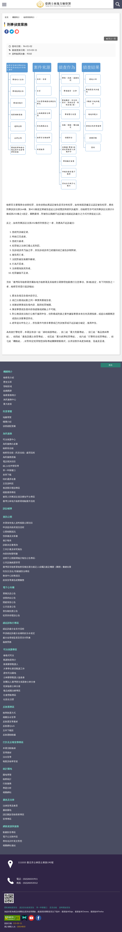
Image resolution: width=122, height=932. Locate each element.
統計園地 (7, 768)
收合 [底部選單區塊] (110, 365)
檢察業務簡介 (29, 17)
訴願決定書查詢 (10, 544)
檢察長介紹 (8, 377)
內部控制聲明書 (10, 553)
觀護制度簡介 (9, 659)
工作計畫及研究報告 (12, 549)
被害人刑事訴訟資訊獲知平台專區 (19, 496)
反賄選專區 (8, 706)
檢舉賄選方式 (9, 712)
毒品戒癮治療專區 (11, 690)
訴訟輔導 (7, 508)
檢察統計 (7, 779)
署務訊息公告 (9, 593)
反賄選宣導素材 (10, 721)
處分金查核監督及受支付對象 (17, 637)
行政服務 (7, 783)
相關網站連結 (9, 845)
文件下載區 (8, 730)
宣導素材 (7, 752)
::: (2, 2)
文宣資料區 (8, 483)
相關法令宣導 (9, 717)
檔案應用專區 (9, 492)
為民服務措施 (9, 457)
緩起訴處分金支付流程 (13, 628)
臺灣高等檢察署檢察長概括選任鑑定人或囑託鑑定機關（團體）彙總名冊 (37, 567)
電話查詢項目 (9, 461)
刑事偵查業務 (17, 24)
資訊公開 (7, 516)
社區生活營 (8, 699)
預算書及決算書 (10, 536)
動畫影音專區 (9, 832)
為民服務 (7, 433)
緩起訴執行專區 (11, 622)
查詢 (117, 4)
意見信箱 (53, 907)
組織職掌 (7, 390)
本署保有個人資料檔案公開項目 (18, 522)
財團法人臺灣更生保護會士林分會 (19, 681)
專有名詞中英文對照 (12, 841)
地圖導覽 (7, 417)
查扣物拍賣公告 (10, 611)
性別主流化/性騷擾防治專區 (16, 571)
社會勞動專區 (9, 695)
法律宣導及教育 (10, 805)
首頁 (6, 17)
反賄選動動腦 (9, 734)
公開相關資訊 (9, 531)
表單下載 (7, 474)
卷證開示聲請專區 (11, 488)
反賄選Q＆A (9, 726)
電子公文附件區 (10, 836)
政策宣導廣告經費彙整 (13, 580)
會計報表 (7, 540)
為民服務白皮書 (10, 443)
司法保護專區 (10, 649)
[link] (6, 31)
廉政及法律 (8, 799)
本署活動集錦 (9, 748)
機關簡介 (16, 17)
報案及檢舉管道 (10, 761)
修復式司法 (8, 655)
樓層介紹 (7, 421)
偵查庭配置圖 (9, 426)
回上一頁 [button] (112, 38)
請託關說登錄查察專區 (13, 814)
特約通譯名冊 (9, 479)
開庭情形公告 (9, 602)
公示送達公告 (9, 606)
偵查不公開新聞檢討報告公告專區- (19, 558)
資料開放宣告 (64, 907)
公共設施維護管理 (11, 562)
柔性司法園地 (9, 673)
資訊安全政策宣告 (26, 907)
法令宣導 (7, 757)
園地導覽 (7, 774)
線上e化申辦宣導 (11, 466)
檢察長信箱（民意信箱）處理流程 (19, 452)
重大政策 (7, 404)
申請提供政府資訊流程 (13, 527)
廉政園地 (7, 810)
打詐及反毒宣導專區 (13, 742)
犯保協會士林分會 (11, 686)
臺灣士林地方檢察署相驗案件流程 (19, 501)
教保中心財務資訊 (11, 575)
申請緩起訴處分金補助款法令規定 (19, 633)
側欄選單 (4, 4)
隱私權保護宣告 (10, 907)
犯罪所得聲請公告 (11, 615)
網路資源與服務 (11, 826)
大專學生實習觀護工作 (14, 668)
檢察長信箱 (8, 448)
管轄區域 (7, 386)
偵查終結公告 (9, 597)
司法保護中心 (9, 439)
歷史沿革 (7, 382)
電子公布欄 (8, 587)
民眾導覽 (7, 411)
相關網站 (7, 792)
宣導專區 (7, 819)
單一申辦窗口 (9, 470)
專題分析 (7, 788)
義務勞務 (7, 642)
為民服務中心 (9, 399)
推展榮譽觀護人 (10, 664)
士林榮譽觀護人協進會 (14, 677)
